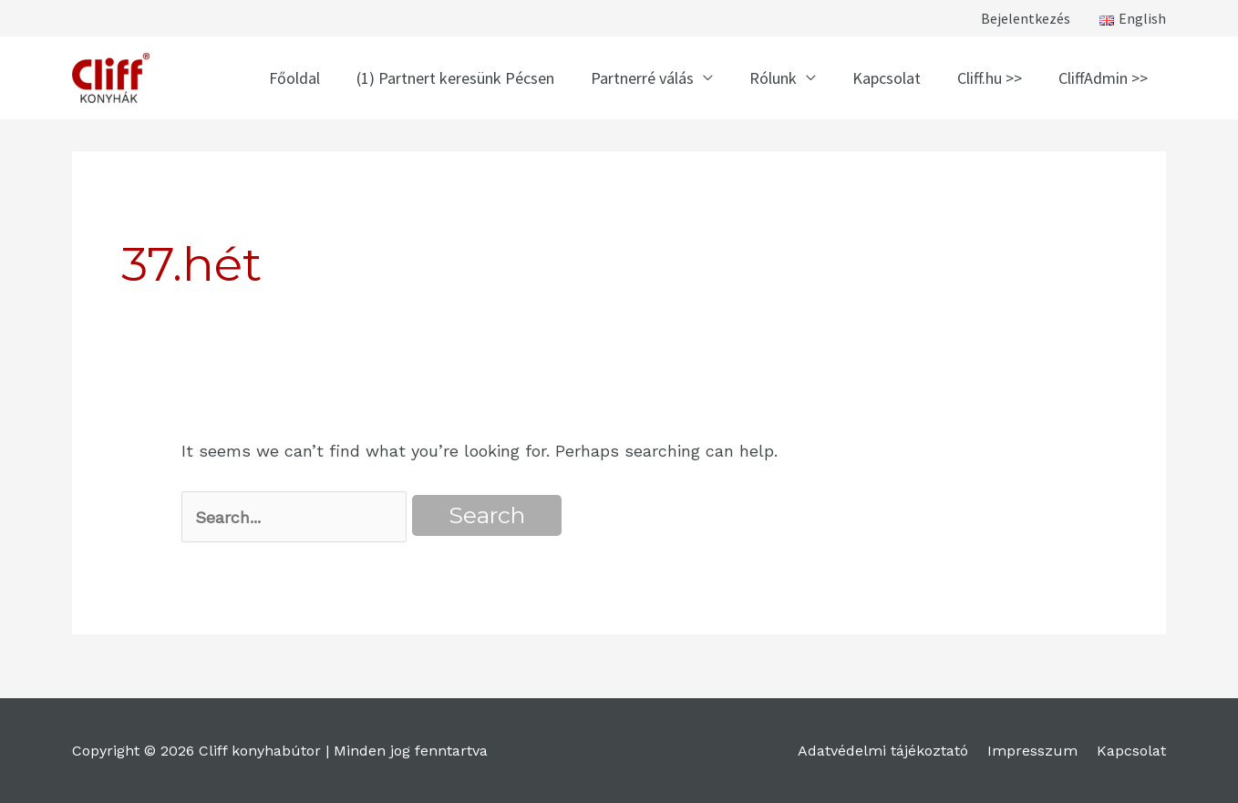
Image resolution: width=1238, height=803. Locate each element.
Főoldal (294, 77)
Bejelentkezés (1025, 18)
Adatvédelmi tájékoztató (883, 750)
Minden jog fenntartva (411, 750)
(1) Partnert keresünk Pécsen (455, 77)
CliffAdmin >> (1103, 77)
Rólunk (773, 77)
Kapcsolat (886, 77)
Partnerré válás (642, 77)
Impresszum (1032, 750)
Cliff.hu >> (989, 77)
